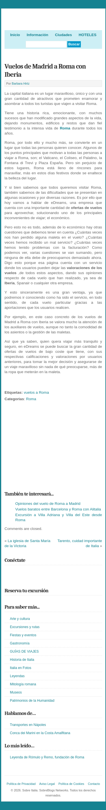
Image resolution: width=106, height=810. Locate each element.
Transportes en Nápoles (28, 725)
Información (37, 35)
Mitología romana (23, 684)
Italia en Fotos (20, 668)
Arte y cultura (20, 619)
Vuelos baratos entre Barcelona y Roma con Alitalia (58, 509)
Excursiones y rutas (25, 627)
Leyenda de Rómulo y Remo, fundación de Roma (47, 757)
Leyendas (17, 676)
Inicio (15, 35)
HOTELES (87, 35)
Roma (65, 128)
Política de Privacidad (21, 783)
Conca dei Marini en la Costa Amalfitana (40, 733)
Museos (16, 692)
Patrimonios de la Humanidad (32, 701)
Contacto (94, 783)
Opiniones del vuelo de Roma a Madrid (47, 503)
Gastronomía (19, 643)
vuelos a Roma (36, 392)
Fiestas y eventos (23, 635)
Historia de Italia (22, 660)
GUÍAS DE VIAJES (24, 651)
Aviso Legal (47, 783)
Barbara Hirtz (21, 83)
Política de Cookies (71, 783)
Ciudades (63, 35)
